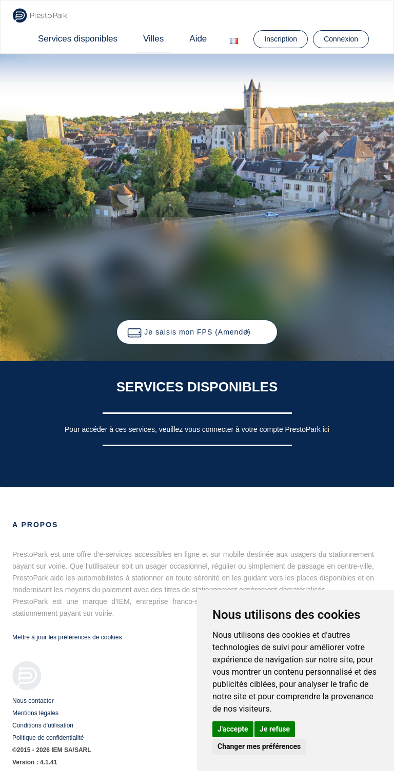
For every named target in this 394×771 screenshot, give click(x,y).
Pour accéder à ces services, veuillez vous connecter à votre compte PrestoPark (194, 429)
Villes (153, 39)
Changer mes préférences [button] (259, 746)
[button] (196, 332)
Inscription (280, 39)
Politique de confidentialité (48, 737)
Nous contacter (33, 700)
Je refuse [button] (275, 729)
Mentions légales (35, 713)
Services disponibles (77, 39)
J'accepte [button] (233, 729)
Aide (198, 39)
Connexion (341, 39)
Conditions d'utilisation (42, 725)
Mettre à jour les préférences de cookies (67, 637)
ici (326, 429)
